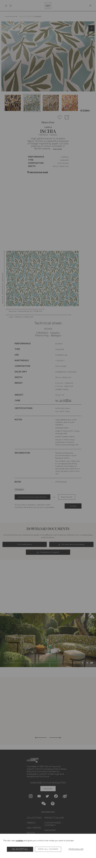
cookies (19, 840)
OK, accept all (20, 849)
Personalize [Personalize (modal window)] (76, 849)
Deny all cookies (48, 849)
